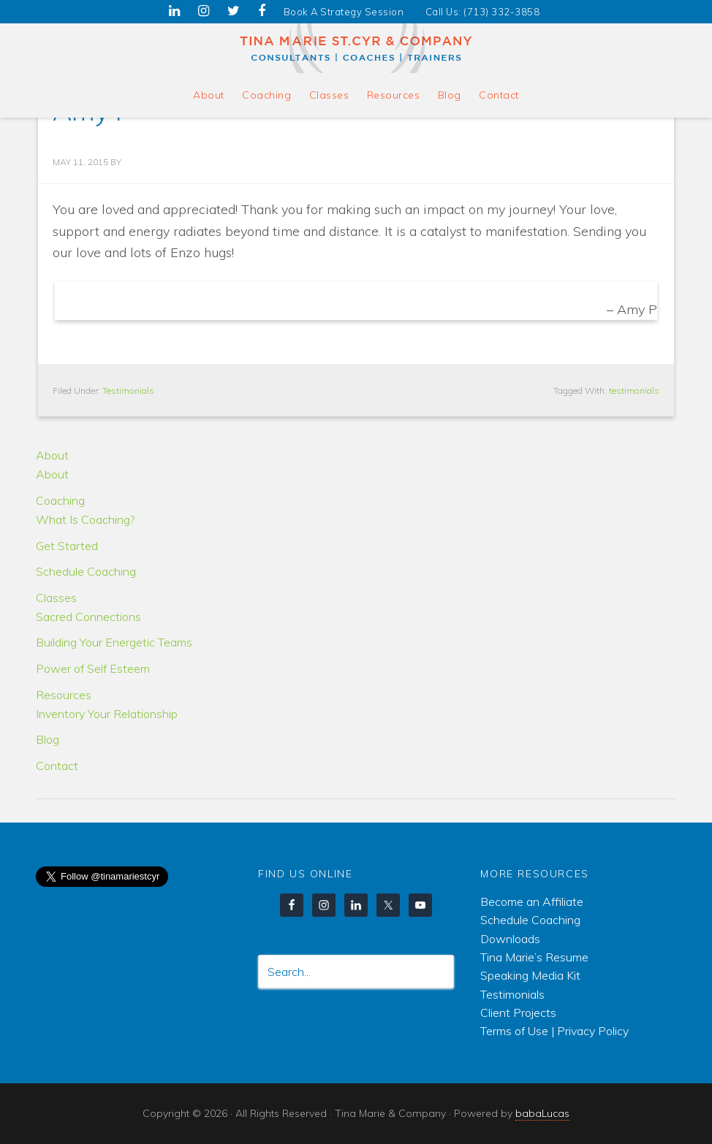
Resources (63, 694)
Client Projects (518, 1012)
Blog (47, 739)
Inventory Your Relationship (107, 713)
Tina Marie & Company (356, 48)
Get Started (67, 545)
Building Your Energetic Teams (114, 642)
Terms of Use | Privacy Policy (554, 1030)
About (52, 455)
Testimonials (128, 390)
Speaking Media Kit (530, 975)
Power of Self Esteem (93, 668)
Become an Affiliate (531, 901)
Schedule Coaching (86, 571)
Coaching (60, 500)
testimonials (634, 390)
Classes (56, 597)
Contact (57, 765)
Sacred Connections (88, 616)
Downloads (510, 938)
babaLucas (542, 1113)
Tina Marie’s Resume (534, 957)
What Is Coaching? (85, 519)
